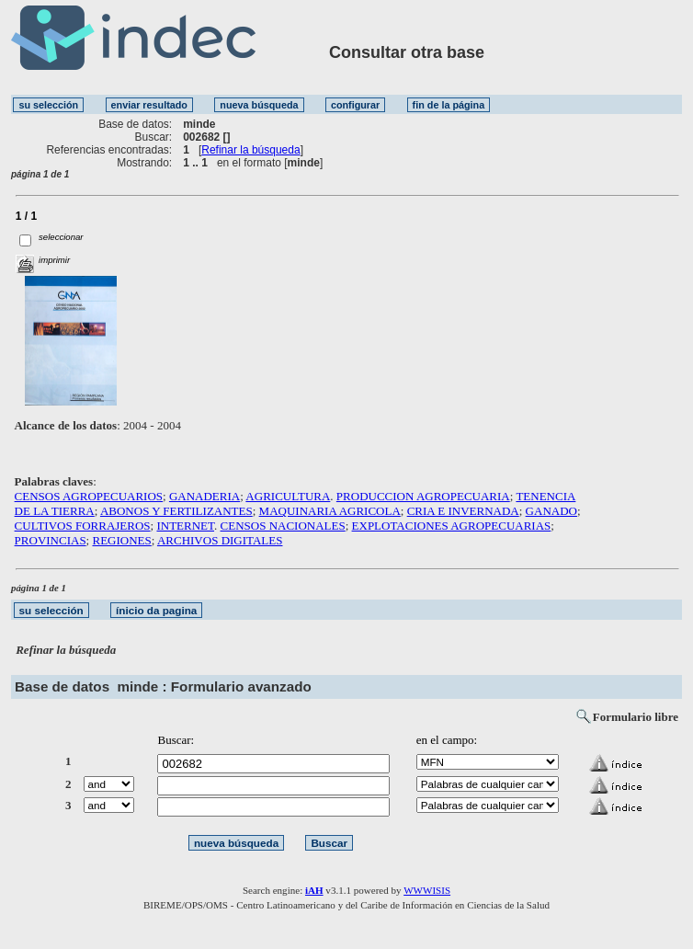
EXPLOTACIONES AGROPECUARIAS (451, 525)
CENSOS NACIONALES (283, 525)
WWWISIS (426, 890)
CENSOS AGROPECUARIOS (89, 496)
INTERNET (185, 525)
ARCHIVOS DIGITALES (220, 540)
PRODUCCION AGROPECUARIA (423, 496)
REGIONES (121, 540)
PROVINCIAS (50, 540)
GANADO (551, 511)
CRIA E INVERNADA (463, 511)
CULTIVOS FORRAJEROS (83, 525)
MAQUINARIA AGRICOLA (330, 511)
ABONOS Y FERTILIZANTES (176, 511)
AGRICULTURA (287, 496)
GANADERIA (204, 496)
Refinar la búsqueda (250, 149)
